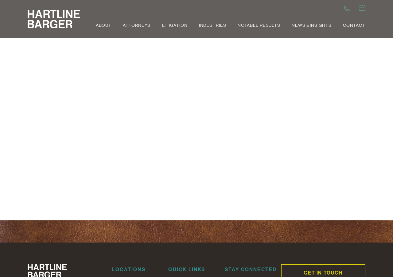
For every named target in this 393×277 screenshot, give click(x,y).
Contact (354, 25)
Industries (212, 25)
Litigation (175, 25)
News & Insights (311, 25)
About (103, 25)
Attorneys (136, 25)
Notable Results (259, 25)
